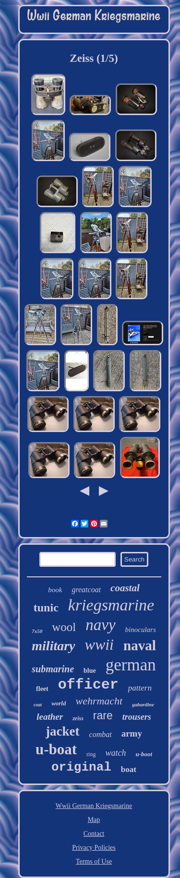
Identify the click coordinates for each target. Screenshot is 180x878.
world (58, 703)
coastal (125, 588)
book (55, 590)
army (131, 733)
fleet (42, 688)
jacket (62, 731)
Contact (94, 833)
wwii (99, 644)
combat (100, 734)
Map (94, 819)
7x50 (37, 631)
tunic (46, 607)
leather (49, 717)
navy (100, 624)
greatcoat (86, 589)
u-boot (143, 754)
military (53, 645)
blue (90, 670)
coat (38, 704)
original (81, 767)
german (131, 665)
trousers (136, 717)
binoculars (140, 629)
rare (103, 715)
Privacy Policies (94, 847)
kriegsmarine (111, 605)
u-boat (56, 749)
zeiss (78, 718)
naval (139, 645)
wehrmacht (98, 701)
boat (128, 769)
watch (115, 753)
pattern (140, 687)
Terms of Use (94, 861)
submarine (53, 669)
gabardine (143, 704)
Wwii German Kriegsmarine (94, 805)
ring (91, 754)
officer (88, 685)
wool (64, 626)
